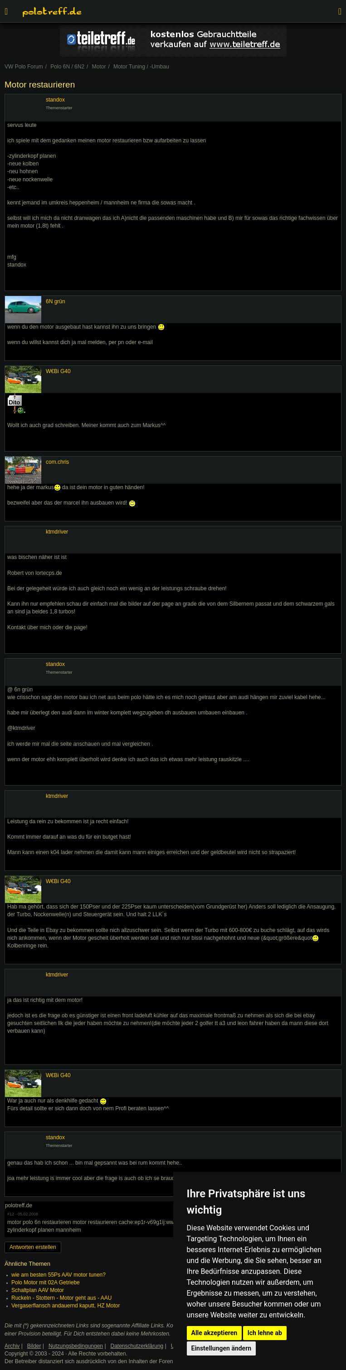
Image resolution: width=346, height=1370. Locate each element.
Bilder (34, 1346)
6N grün (55, 301)
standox (55, 100)
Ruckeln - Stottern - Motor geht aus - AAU (61, 1298)
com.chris (57, 462)
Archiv (12, 1346)
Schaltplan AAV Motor (37, 1290)
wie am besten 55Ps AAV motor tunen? (58, 1275)
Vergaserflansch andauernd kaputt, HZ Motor (65, 1305)
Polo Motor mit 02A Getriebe (45, 1282)
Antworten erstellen (33, 1247)
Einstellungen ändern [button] (221, 1348)
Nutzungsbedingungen (76, 1346)
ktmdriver (57, 532)
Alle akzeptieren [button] (214, 1332)
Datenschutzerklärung (137, 1346)
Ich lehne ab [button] (265, 1332)
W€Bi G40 (58, 371)
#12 (10, 1214)
